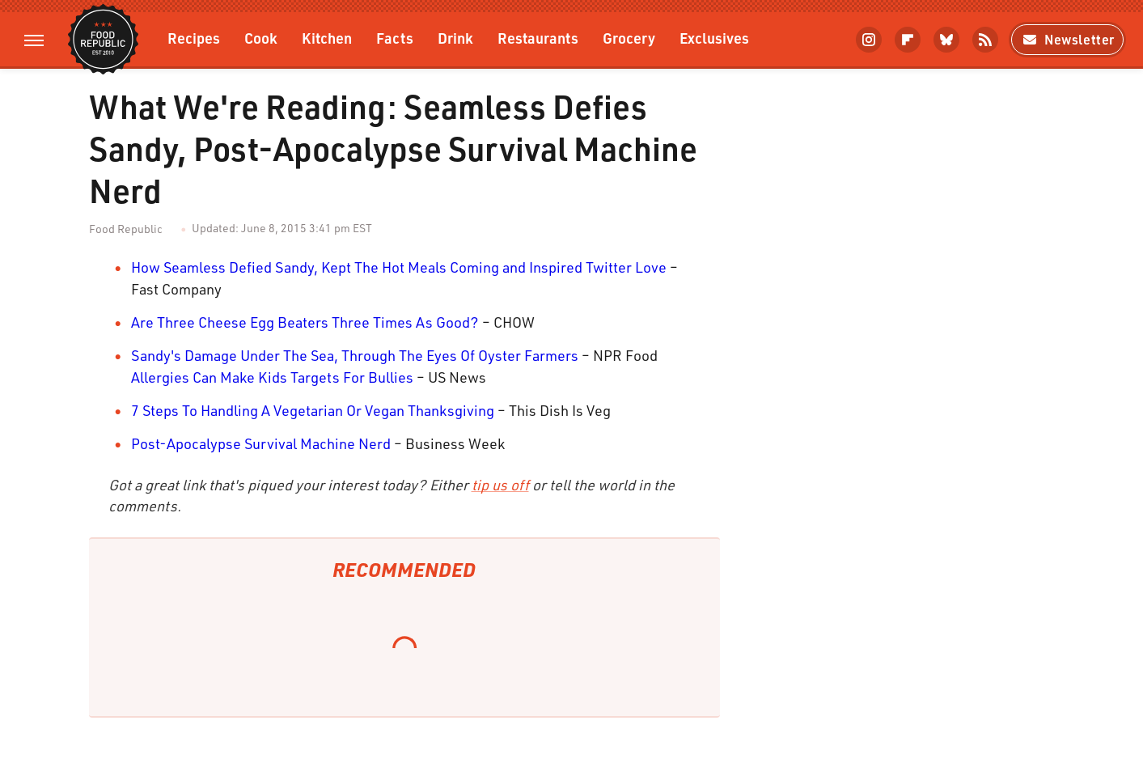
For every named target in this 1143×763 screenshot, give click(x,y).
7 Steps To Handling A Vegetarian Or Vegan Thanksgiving (312, 410)
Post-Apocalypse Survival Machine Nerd (261, 443)
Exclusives (714, 37)
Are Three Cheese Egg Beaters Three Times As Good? (305, 322)
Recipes (193, 37)
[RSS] (985, 40)
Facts (394, 37)
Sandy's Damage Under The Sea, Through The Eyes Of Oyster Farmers (354, 355)
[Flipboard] (908, 40)
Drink (455, 37)
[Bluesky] (946, 40)
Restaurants (537, 37)
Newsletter (1067, 39)
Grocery (629, 37)
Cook (260, 37)
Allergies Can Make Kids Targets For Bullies (272, 377)
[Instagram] (869, 40)
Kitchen (327, 37)
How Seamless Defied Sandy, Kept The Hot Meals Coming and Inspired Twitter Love (399, 267)
